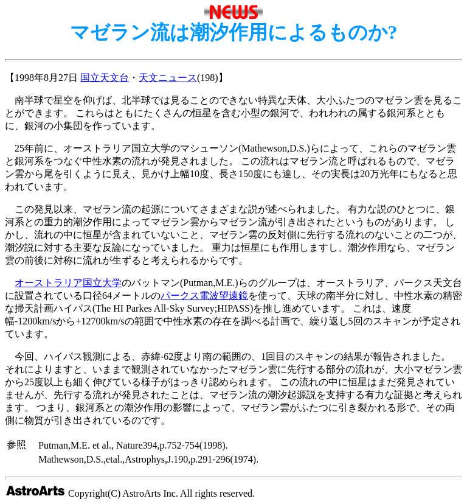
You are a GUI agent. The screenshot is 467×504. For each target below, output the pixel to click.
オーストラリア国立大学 (68, 283)
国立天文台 (104, 77)
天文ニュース (168, 77)
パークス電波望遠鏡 (204, 295)
